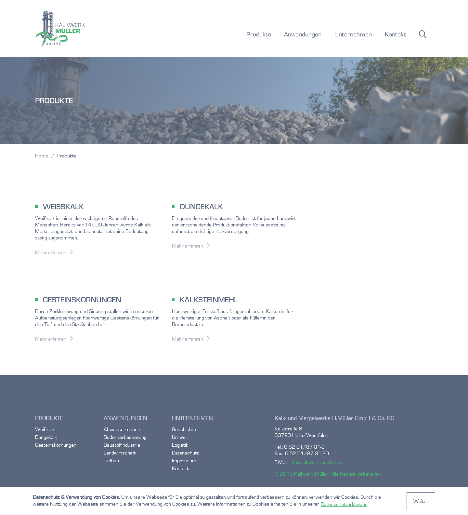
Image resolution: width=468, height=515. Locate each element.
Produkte (258, 34)
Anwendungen (302, 34)
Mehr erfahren (50, 252)
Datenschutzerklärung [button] (344, 504)
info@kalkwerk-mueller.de (316, 462)
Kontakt (395, 34)
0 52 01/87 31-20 (307, 453)
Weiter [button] (420, 501)
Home (41, 155)
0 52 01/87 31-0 (304, 447)
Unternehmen (353, 34)
